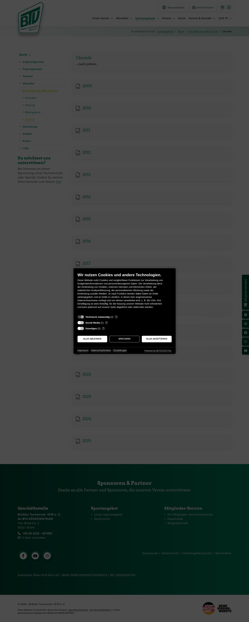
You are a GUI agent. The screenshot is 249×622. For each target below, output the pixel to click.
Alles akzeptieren (156, 338)
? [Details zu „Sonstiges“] (103, 328)
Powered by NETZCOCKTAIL (157, 350)
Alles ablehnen (92, 338)
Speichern (124, 338)
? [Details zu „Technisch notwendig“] (116, 317)
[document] (125, 293)
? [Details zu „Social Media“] (106, 322)
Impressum (83, 350)
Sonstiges (91, 328)
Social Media (92, 322)
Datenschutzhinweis (101, 350)
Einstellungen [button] (120, 350)
